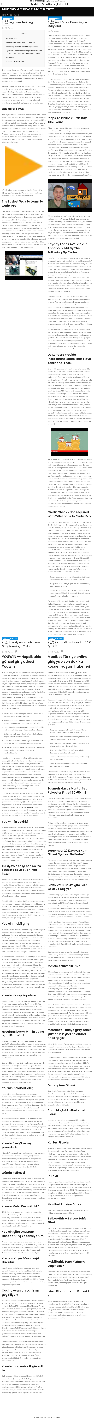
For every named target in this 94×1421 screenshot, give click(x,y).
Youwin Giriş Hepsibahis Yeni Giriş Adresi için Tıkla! (21, 644)
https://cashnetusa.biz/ (56, 396)
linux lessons (7, 231)
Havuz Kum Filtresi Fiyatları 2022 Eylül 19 (70, 644)
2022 (10, 15)
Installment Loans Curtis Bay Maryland (75, 618)
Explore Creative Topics (15, 61)
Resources (10, 57)
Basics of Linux (11, 39)
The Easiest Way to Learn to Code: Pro (20, 43)
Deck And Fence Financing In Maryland (67, 24)
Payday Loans (54, 18)
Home (4, 15)
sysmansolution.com (51, 1417)
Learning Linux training (17, 22)
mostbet (68, 807)
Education (7, 18)
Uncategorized (10, 638)
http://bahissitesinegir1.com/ (27, 807)
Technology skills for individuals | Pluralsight (22, 46)
